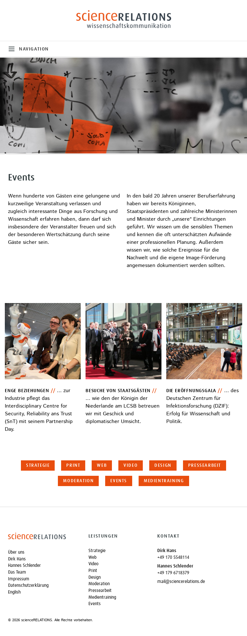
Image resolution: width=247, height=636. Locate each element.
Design (162, 465)
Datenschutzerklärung (28, 585)
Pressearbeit (204, 465)
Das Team (17, 572)
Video (131, 465)
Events (118, 481)
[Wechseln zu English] (42, 592)
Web (102, 465)
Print (73, 465)
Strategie (38, 465)
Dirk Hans (17, 559)
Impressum (18, 579)
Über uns (16, 552)
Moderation (78, 481)
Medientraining (164, 481)
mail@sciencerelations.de (181, 581)
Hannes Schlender (24, 565)
